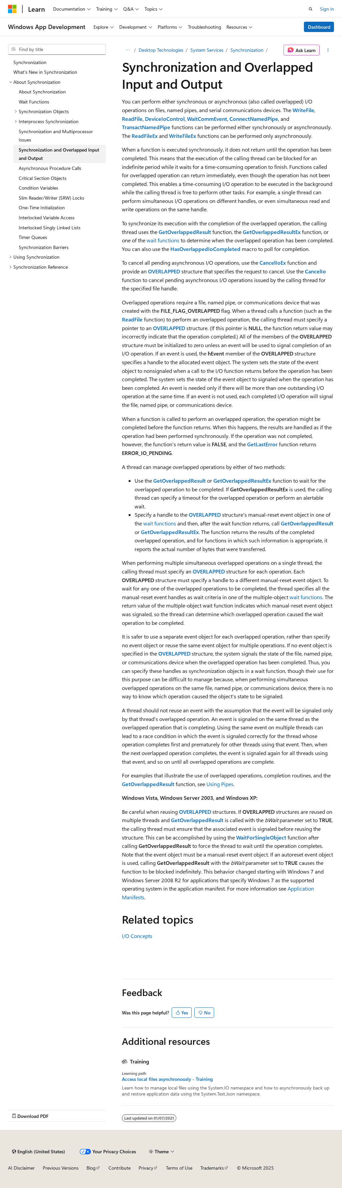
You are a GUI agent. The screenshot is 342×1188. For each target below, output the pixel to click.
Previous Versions (60, 1168)
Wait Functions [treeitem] (34, 101)
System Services (206, 50)
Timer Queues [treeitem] (33, 237)
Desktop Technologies (161, 50)
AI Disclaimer (21, 1168)
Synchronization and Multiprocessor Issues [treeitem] (56, 135)
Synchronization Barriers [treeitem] (43, 247)
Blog (91, 1168)
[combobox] (57, 49)
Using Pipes (219, 783)
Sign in (327, 9)
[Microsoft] (12, 9)
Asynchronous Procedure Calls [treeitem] (50, 168)
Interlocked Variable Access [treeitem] (46, 217)
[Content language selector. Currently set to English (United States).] (38, 1151)
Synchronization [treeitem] (29, 62)
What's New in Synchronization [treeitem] (45, 72)
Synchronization (247, 50)
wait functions (163, 240)
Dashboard (319, 27)
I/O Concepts (137, 935)
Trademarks (212, 1168)
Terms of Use (179, 1168)
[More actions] (328, 50)
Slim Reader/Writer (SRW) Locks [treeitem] (51, 198)
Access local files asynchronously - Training (167, 1079)
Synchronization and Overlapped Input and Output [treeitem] (59, 154)
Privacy (146, 1168)
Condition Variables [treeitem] (38, 188)
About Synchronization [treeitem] (42, 91)
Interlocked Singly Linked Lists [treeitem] (49, 227)
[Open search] (310, 9)
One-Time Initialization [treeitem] (42, 207)
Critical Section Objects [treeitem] (42, 178)
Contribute (120, 1168)
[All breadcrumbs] (128, 50)
